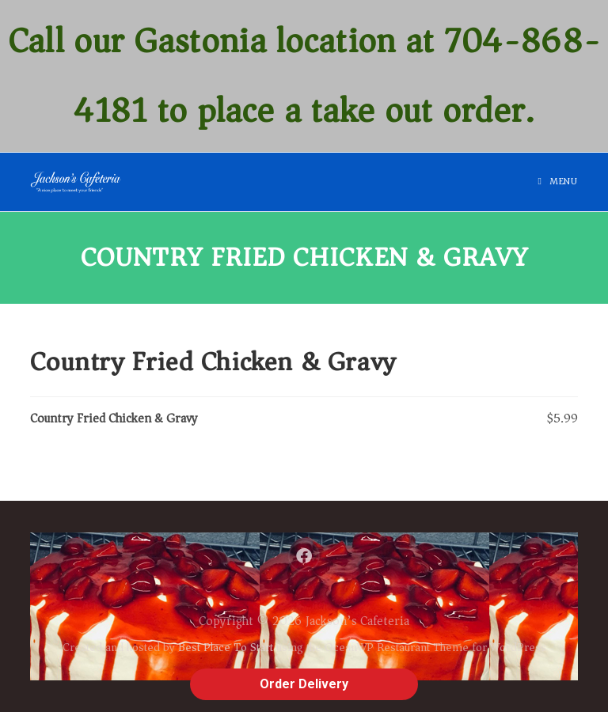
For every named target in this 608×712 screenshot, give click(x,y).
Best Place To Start (225, 647)
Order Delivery (304, 683)
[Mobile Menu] (558, 181)
